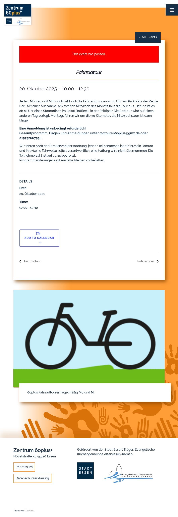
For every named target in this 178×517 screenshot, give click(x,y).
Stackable (29, 511)
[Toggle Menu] (172, 10)
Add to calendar (39, 237)
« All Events (148, 37)
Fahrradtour (32, 261)
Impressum (24, 467)
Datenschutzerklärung (32, 478)
